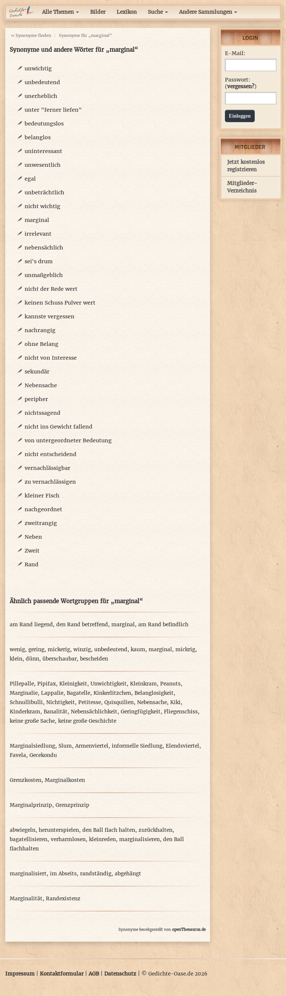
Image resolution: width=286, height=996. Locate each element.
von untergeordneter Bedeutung (68, 440)
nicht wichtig (42, 206)
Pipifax (46, 684)
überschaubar (59, 659)
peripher (36, 399)
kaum (138, 649)
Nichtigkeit (60, 702)
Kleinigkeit (73, 684)
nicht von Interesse (51, 357)
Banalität (55, 712)
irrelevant (38, 233)
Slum (65, 746)
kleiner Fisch (42, 495)
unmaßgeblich (44, 275)
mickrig (185, 649)
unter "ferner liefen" (53, 109)
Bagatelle (78, 693)
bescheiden (94, 659)
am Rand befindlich (163, 624)
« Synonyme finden (31, 35)
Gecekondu (43, 755)
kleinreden (102, 839)
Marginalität (26, 898)
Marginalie (24, 693)
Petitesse (89, 702)
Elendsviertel (182, 746)
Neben (33, 537)
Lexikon (127, 12)
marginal (37, 220)
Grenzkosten (25, 780)
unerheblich (41, 96)
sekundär (37, 371)
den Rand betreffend (82, 624)
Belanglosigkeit (154, 693)
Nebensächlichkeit (94, 712)
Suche (158, 12)
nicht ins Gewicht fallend (58, 426)
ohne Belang (41, 344)
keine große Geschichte (87, 721)
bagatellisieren (28, 839)
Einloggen (240, 116)
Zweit (32, 550)
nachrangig (40, 330)
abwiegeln (22, 830)
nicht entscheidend (50, 454)
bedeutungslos (44, 123)
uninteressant (43, 151)
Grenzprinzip (72, 805)
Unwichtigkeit (108, 684)
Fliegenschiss (181, 712)
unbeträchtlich (44, 192)
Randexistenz (63, 898)
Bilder (97, 12)
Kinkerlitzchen (112, 693)
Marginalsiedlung (32, 746)
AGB (94, 974)
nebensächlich (44, 247)
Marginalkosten (65, 780)
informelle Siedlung (137, 746)
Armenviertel (91, 746)
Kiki (175, 702)
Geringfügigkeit (141, 712)
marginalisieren (139, 839)
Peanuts (170, 684)
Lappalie (52, 693)
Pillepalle (22, 684)
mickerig (59, 649)
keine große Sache (32, 721)
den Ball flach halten (108, 830)
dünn (32, 659)
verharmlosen (68, 839)
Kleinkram (143, 684)
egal (30, 178)
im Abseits (63, 874)
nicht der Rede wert (51, 289)
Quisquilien (119, 702)
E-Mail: (235, 53)
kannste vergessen (49, 316)
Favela (18, 755)
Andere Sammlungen (208, 12)
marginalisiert (28, 874)
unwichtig (38, 68)
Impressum (20, 974)
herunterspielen (59, 830)
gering (36, 649)
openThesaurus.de (189, 929)
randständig (95, 874)
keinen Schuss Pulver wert (60, 302)
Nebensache (41, 385)
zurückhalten (155, 830)
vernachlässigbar (47, 468)
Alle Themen (60, 12)
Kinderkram (25, 712)
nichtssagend (42, 413)
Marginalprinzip (31, 805)
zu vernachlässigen (50, 481)
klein (16, 659)
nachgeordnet (43, 509)
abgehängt (128, 874)
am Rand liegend (31, 624)
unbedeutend (42, 82)
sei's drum (39, 261)
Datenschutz (120, 974)
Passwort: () (241, 83)
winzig (82, 649)
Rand (31, 564)
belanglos (38, 137)
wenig (17, 649)
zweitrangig (41, 523)
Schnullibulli (26, 702)
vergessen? (240, 86)
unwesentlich (43, 165)
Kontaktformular (61, 974)
